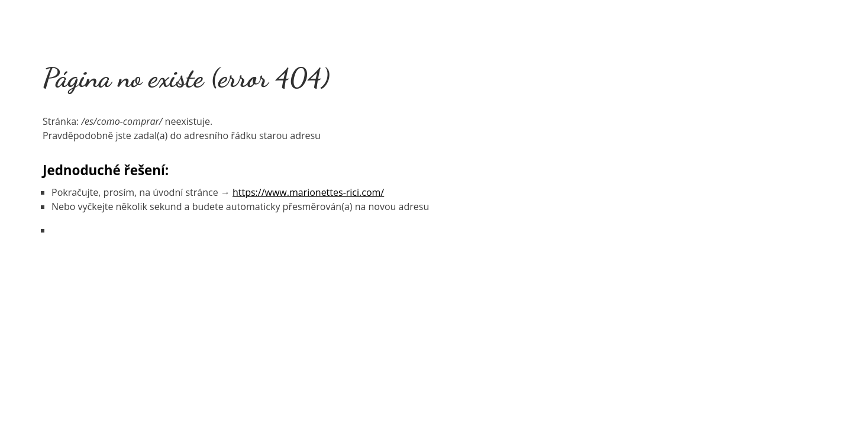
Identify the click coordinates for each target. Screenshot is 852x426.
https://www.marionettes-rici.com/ (308, 192)
